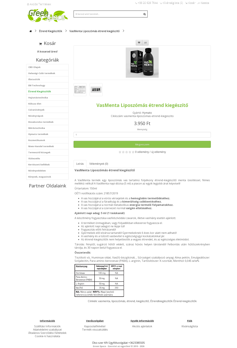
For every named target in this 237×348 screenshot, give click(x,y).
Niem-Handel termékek (41, 146)
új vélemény (158, 152)
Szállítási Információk (47, 326)
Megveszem (142, 144)
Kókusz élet (34, 103)
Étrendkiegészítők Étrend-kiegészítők (173, 301)
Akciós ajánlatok (142, 326)
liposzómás (118, 301)
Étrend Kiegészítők (50, 31)
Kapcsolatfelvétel (94, 326)
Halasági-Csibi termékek (41, 73)
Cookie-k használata (47, 336)
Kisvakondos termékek (40, 121)
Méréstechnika (36, 128)
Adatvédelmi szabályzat (47, 329)
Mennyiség (142, 129)
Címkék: (93, 301)
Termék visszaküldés (95, 329)
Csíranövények (36, 109)
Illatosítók (34, 79)
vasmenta (104, 301)
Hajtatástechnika (38, 97)
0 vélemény (142, 152)
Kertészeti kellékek (39, 164)
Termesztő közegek (39, 152)
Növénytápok (35, 115)
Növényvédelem (37, 170)
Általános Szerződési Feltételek (47, 333)
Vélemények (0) (98, 164)
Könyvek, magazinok (39, 176)
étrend (131, 301)
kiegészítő (142, 301)
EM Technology (36, 85)
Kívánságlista (190, 326)
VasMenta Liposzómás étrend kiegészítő (94, 31)
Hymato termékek (38, 134)
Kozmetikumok (36, 140)
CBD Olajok (34, 67)
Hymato (147, 113)
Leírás (80, 164)
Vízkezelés (34, 158)
